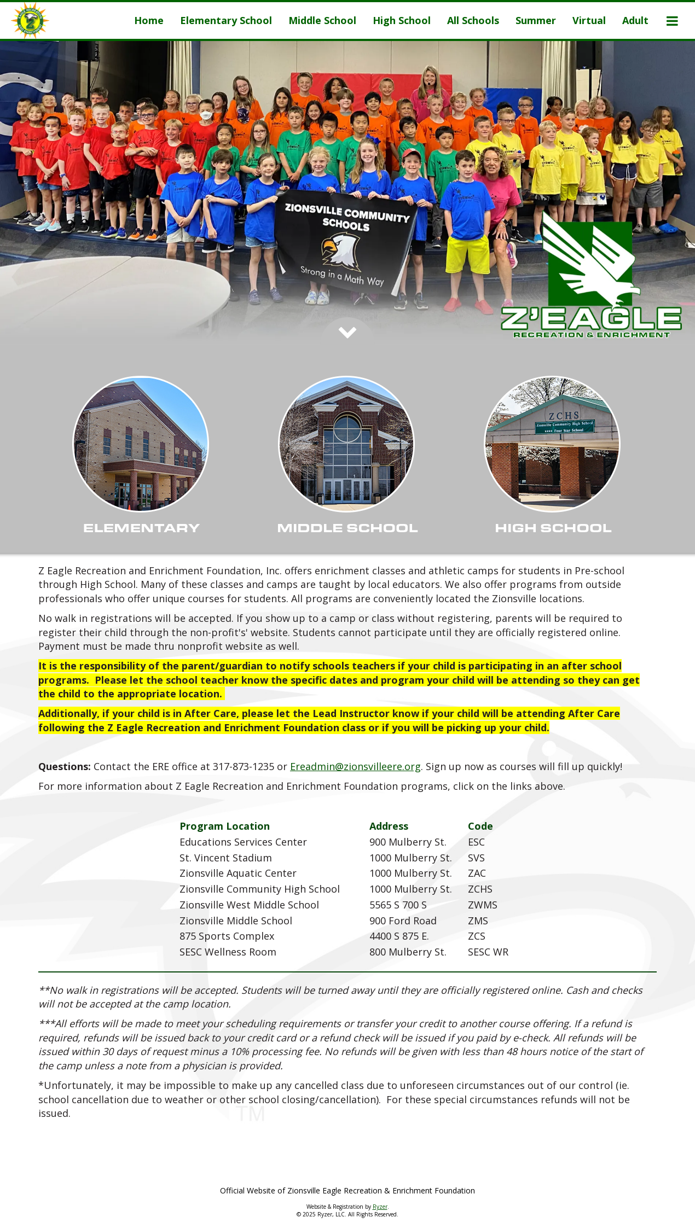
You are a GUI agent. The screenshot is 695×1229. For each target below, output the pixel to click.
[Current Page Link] (149, 20)
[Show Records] (141, 457)
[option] (347, 193)
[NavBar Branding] (30, 20)
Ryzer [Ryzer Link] (380, 1206)
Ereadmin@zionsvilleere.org (355, 766)
